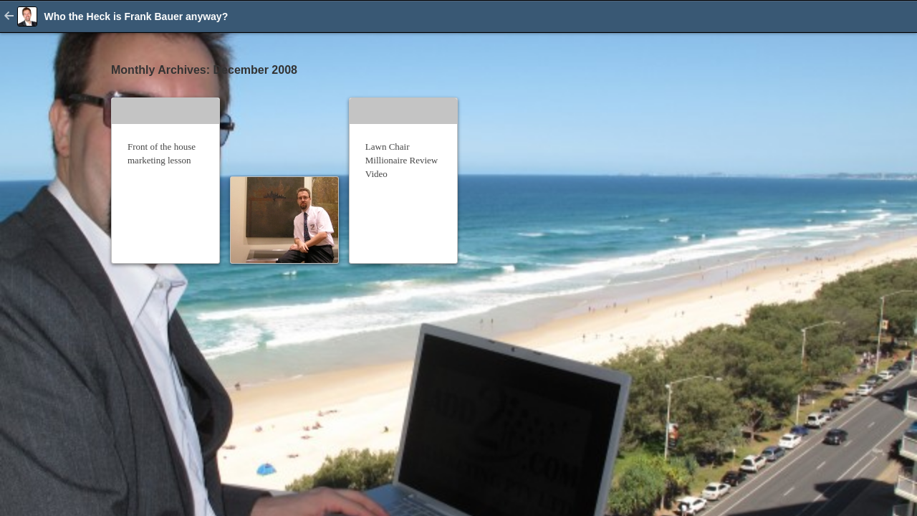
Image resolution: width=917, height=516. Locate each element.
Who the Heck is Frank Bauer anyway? (136, 16)
